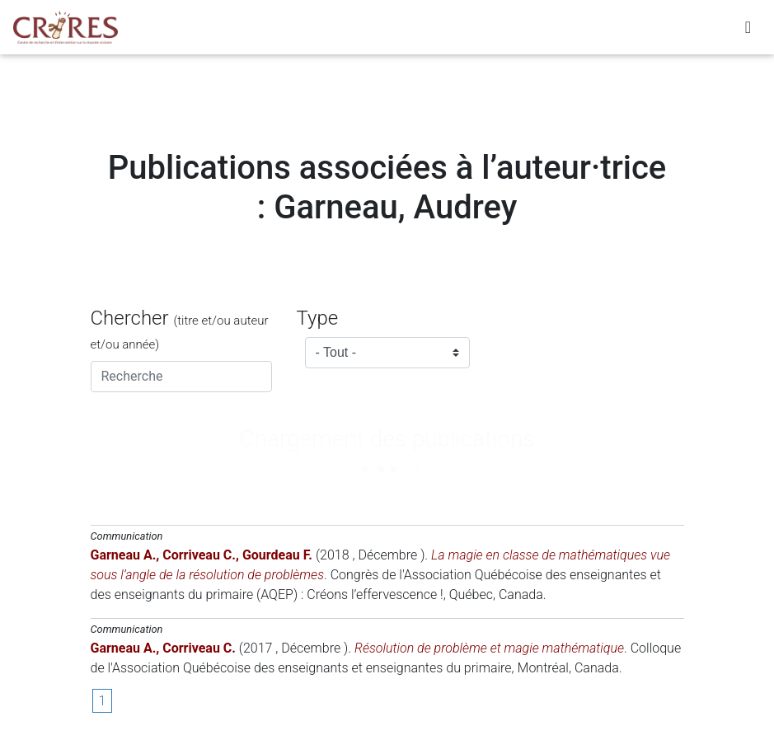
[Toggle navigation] (748, 30)
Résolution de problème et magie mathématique (489, 648)
